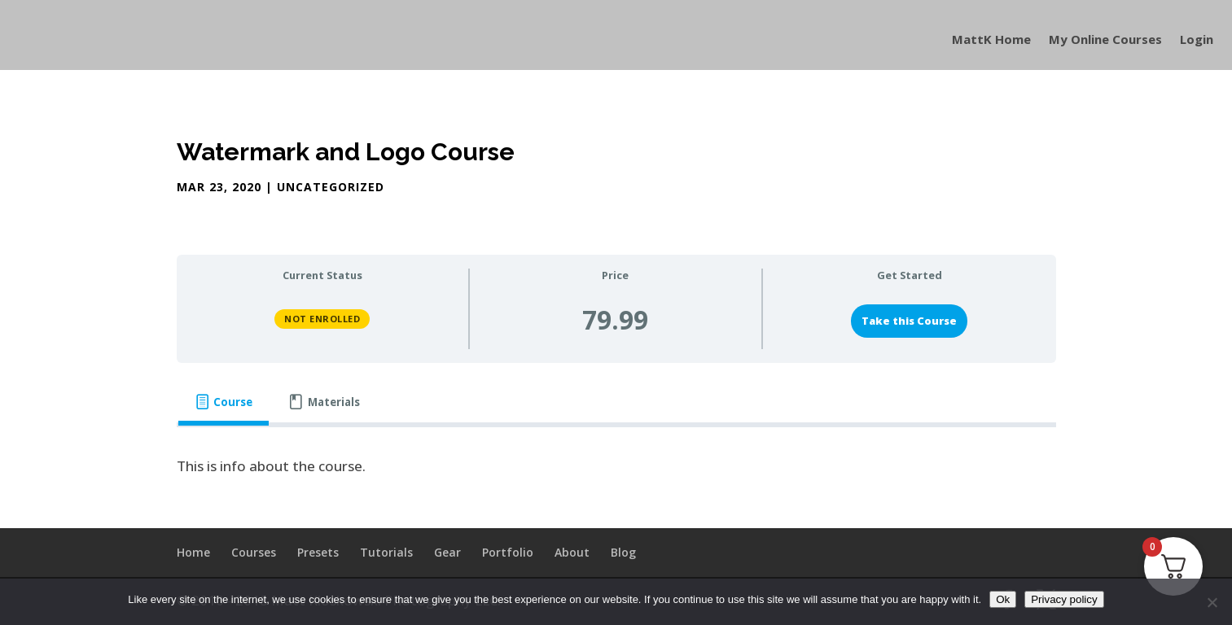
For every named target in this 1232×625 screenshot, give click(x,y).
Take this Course (909, 320)
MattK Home (991, 40)
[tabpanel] (616, 466)
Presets (318, 552)
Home (193, 552)
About (572, 552)
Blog (623, 552)
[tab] (224, 402)
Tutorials (386, 552)
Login (1196, 40)
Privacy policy (1064, 599)
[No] (1212, 602)
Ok (1003, 599)
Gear (447, 552)
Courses (253, 552)
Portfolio (507, 552)
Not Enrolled (322, 318)
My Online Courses (1105, 40)
